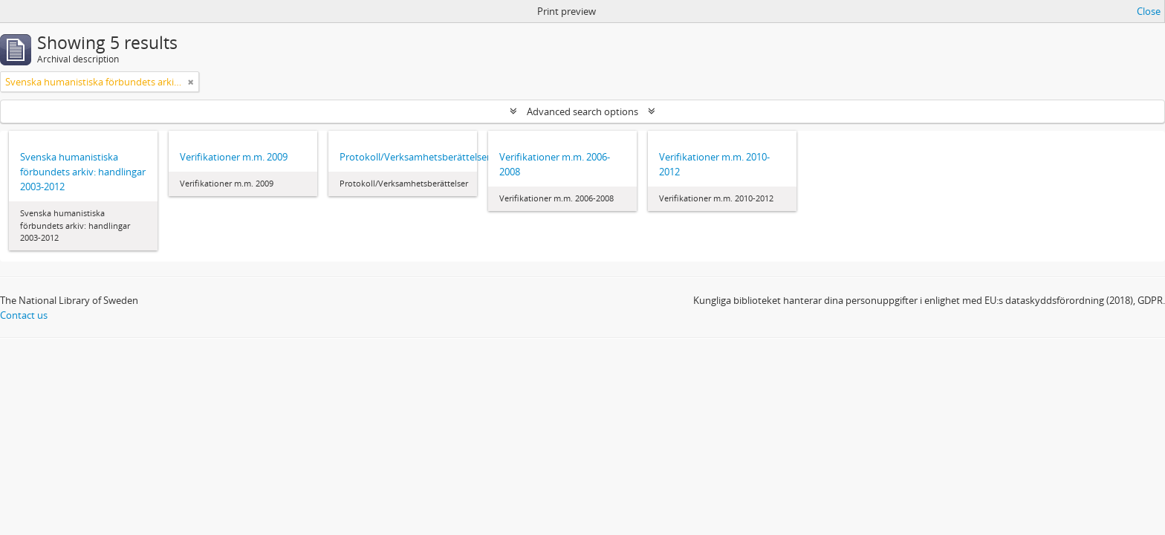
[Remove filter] (191, 81)
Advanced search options (582, 111)
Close (1149, 11)
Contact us (24, 315)
